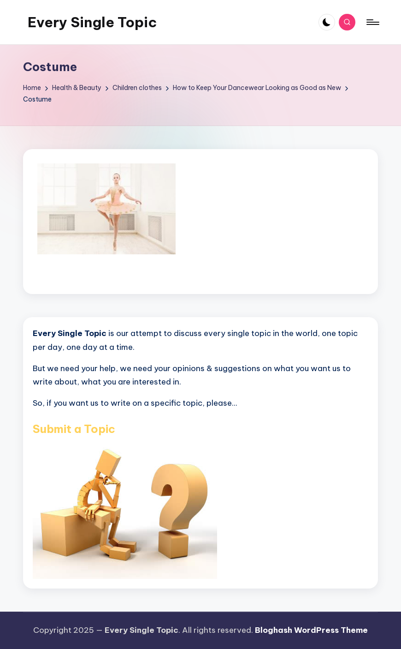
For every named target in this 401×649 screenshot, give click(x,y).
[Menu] (372, 22)
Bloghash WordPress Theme (311, 630)
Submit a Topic (74, 429)
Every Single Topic (92, 22)
